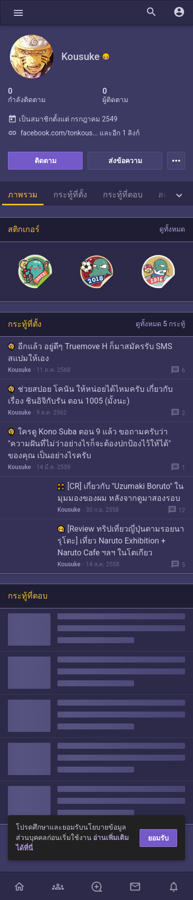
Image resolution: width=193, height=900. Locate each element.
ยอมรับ (158, 838)
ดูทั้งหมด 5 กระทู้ (160, 323)
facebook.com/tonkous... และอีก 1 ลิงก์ (74, 133)
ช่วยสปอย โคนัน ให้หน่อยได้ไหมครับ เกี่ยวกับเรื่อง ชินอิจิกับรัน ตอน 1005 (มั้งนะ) (90, 395)
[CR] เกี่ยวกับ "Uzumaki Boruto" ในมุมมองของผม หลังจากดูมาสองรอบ (120, 492)
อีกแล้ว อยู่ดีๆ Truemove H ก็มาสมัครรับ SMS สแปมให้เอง (90, 352)
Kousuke (19, 369)
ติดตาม (45, 161)
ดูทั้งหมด (172, 229)
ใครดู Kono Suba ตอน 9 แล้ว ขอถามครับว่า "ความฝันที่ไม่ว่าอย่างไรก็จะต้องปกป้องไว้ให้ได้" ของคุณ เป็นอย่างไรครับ (89, 443)
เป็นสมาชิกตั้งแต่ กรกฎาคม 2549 (62, 119)
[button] (18, 12)
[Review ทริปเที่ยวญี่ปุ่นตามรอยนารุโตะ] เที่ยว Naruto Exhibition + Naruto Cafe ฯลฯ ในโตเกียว (120, 540)
